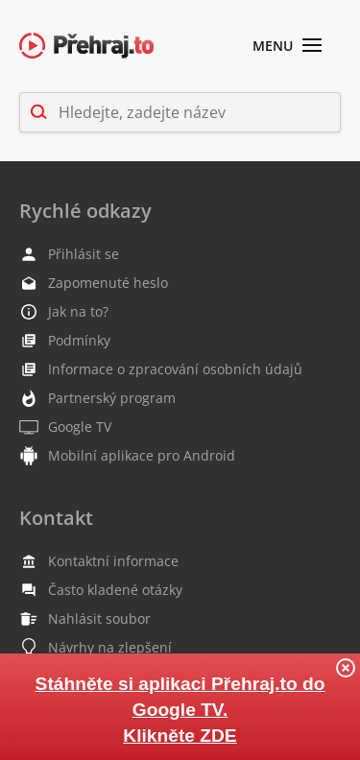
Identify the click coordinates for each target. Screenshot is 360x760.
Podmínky (64, 340)
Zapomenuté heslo (93, 283)
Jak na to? (63, 311)
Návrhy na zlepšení (95, 647)
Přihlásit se (69, 254)
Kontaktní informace (99, 561)
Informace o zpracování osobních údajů (160, 369)
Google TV (65, 427)
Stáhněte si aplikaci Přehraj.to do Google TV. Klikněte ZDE (180, 710)
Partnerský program (97, 398)
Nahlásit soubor (85, 619)
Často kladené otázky (100, 590)
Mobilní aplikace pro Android (127, 455)
